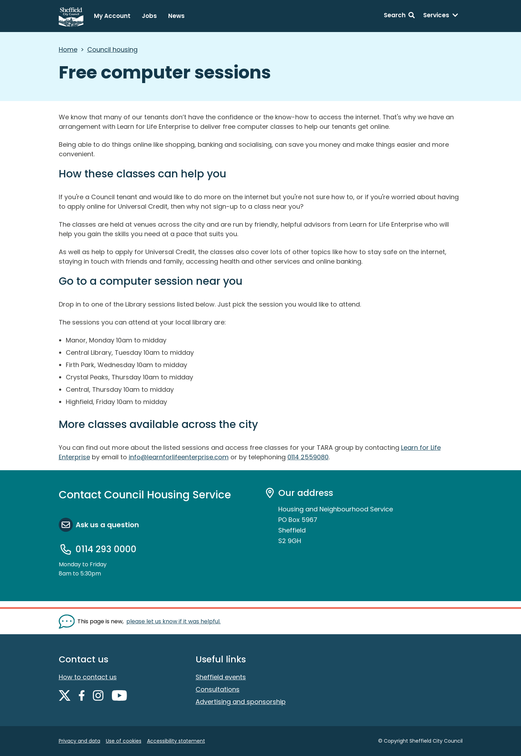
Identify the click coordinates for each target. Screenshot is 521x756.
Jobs (149, 16)
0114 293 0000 (106, 549)
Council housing (112, 49)
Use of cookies (123, 740)
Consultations (218, 689)
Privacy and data (79, 740)
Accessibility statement (176, 740)
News (176, 16)
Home (68, 49)
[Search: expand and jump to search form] (399, 16)
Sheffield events (221, 677)
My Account (112, 16)
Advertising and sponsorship (241, 701)
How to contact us (88, 677)
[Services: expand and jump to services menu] (441, 16)
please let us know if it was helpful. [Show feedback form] (173, 621)
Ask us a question (107, 525)
